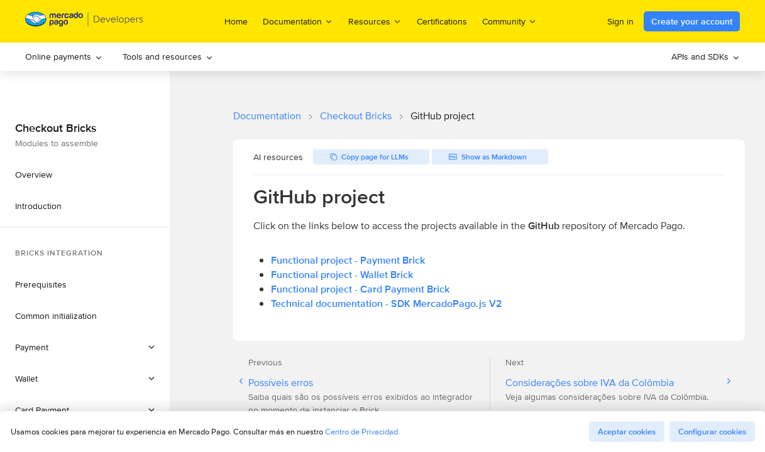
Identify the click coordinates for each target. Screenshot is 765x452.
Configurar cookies (712, 432)
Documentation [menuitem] (298, 21)
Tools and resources (168, 56)
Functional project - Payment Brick (348, 260)
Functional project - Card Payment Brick (360, 289)
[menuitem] (63, 56)
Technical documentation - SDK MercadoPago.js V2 (386, 303)
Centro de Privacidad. (362, 432)
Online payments (63, 56)
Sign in (620, 21)
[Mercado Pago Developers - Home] (84, 21)
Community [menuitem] (509, 21)
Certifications (442, 21)
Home (236, 21)
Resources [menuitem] (375, 21)
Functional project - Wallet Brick (342, 274)
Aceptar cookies (627, 432)
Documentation (267, 116)
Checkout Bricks (356, 116)
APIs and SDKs (705, 56)
